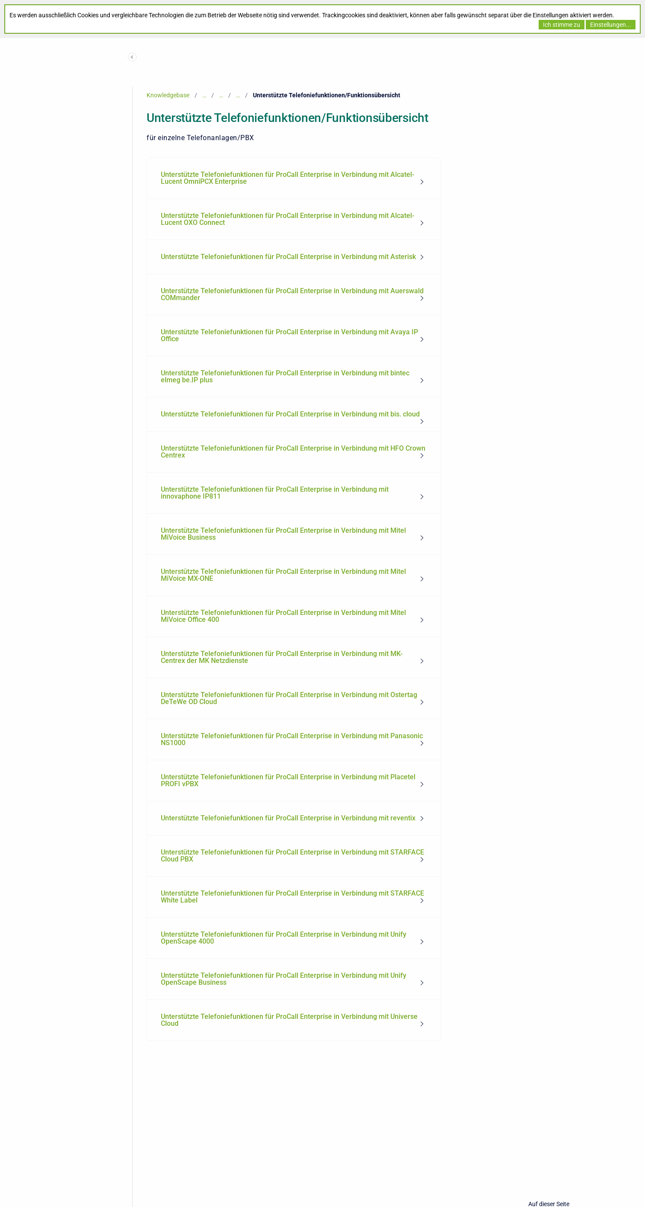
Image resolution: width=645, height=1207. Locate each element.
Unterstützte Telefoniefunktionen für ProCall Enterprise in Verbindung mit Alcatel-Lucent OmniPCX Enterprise (287, 178)
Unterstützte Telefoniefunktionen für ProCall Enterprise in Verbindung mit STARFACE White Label (292, 896)
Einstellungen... (610, 24)
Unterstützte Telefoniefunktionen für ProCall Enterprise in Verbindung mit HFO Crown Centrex (293, 451)
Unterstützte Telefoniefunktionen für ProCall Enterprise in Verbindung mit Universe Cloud (289, 1020)
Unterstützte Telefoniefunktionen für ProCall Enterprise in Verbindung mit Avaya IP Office (289, 335)
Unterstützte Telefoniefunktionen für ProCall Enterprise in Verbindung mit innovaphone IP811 (275, 492)
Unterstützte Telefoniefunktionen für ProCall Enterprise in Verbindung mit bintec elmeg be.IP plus (285, 376)
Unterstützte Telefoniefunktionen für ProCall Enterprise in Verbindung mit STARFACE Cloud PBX (292, 855)
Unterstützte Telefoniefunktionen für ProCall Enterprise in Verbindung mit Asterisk (288, 257)
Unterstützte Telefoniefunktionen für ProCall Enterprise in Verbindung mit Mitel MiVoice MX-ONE (283, 575)
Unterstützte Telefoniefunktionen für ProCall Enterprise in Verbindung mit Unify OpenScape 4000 (283, 937)
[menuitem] (294, 178)
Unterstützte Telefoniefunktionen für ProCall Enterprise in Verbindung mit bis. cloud (290, 414)
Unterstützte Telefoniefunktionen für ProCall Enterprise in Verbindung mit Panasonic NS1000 (292, 739)
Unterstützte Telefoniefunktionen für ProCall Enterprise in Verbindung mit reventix (288, 818)
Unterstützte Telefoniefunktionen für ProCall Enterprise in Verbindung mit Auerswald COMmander (292, 294)
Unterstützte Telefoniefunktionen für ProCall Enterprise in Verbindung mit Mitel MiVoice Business (283, 533)
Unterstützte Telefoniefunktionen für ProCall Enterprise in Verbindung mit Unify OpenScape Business (283, 978)
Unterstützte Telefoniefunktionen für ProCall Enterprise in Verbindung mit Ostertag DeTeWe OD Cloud (289, 698)
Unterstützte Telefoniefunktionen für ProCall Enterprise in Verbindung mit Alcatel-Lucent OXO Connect (287, 219)
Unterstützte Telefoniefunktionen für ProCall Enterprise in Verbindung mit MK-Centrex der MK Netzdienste (281, 657)
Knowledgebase (168, 95)
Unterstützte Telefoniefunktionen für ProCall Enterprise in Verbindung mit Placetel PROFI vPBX (288, 780)
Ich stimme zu (561, 24)
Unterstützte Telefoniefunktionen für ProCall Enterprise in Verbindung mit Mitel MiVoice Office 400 (283, 616)
